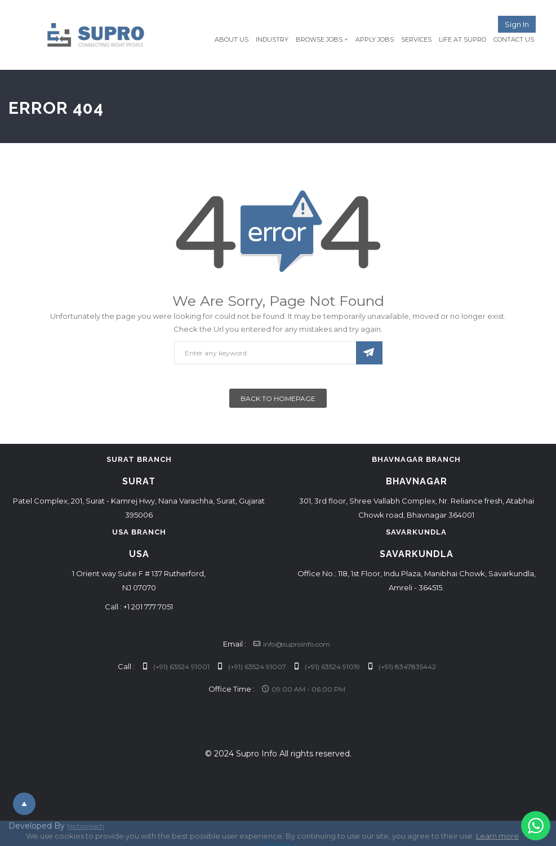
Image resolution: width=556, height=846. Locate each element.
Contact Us (513, 39)
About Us (231, 39)
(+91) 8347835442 (401, 666)
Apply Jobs (374, 39)
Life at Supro (462, 39)
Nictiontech (85, 826)
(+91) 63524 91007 (251, 666)
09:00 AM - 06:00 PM (303, 689)
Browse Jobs (319, 39)
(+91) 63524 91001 (176, 666)
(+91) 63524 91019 (326, 666)
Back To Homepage (278, 398)
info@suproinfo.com (291, 644)
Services (416, 39)
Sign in (517, 24)
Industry (272, 39)
